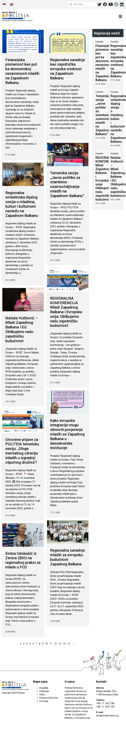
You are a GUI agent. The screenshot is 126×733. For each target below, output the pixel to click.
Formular (43, 701)
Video (42, 694)
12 (55, 643)
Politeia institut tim (48, 698)
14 (64, 643)
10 (46, 643)
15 (68, 643)
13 (59, 643)
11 (51, 643)
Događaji (99, 42)
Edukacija (44, 691)
